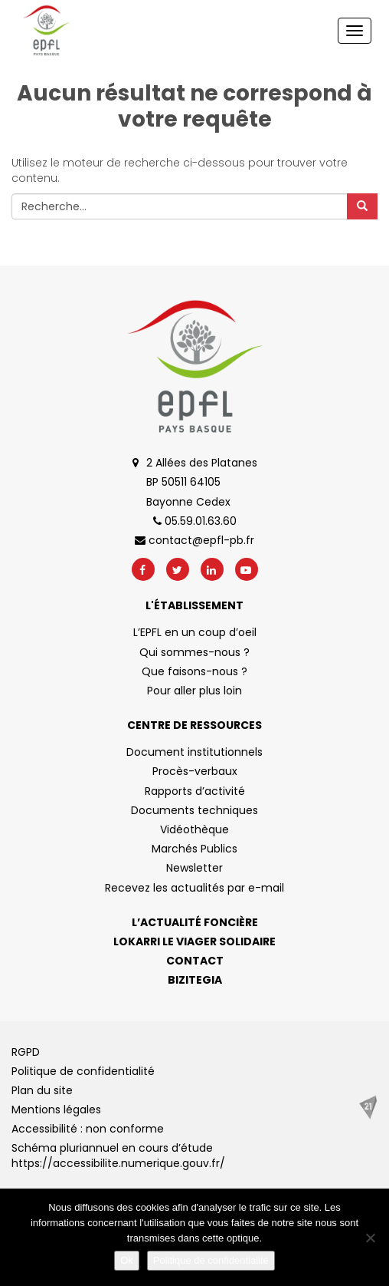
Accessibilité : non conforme (87, 1128)
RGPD (25, 1052)
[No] (370, 1237)
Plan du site (42, 1090)
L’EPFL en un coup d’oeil (195, 632)
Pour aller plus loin (194, 690)
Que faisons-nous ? (194, 671)
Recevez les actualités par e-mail (194, 887)
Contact (195, 960)
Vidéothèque (194, 829)
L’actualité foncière (195, 922)
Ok (126, 1260)
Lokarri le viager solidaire (194, 941)
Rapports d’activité (195, 791)
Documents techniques (194, 810)
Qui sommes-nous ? (194, 652)
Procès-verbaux (194, 771)
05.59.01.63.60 (195, 521)
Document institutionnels (194, 752)
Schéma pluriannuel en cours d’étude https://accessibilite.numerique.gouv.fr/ (118, 1155)
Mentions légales (56, 1109)
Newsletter (194, 867)
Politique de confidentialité (83, 1071)
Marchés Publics (194, 848)
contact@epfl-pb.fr (194, 540)
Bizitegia (195, 980)
